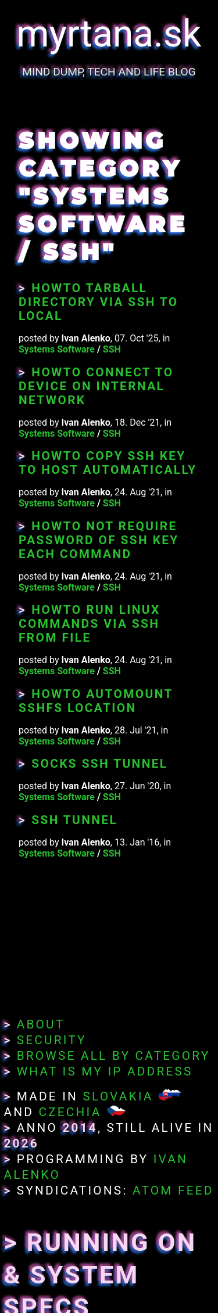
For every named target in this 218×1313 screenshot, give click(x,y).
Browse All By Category (113, 1056)
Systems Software (57, 349)
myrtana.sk (109, 34)
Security (52, 1040)
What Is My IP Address (105, 1071)
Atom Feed (173, 1190)
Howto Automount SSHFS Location (96, 701)
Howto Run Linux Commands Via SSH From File (89, 624)
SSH (112, 349)
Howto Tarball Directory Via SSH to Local (98, 302)
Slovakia (118, 1096)
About (41, 1024)
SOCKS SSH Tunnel (99, 764)
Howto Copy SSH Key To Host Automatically (108, 463)
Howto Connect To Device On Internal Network (96, 386)
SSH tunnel (74, 820)
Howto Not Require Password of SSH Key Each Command (99, 540)
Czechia (69, 1112)
